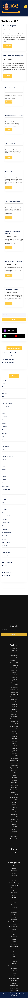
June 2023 (14, 848)
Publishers (4, 529)
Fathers (4, 449)
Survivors (4, 559)
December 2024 (14, 804)
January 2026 (14, 773)
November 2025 (14, 777)
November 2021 (14, 878)
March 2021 (14, 897)
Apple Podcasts (9, 331)
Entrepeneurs (5, 439)
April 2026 (14, 765)
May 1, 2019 (11, 294)
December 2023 (14, 834)
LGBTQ (4, 496)
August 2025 (14, 785)
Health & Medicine (6, 463)
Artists (3, 390)
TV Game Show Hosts (7, 572)
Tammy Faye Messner (13, 292)
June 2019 (14, 941)
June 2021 (14, 890)
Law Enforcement (6, 489)
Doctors (4, 430)
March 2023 (14, 856)
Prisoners (4, 526)
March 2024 (14, 826)
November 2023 (14, 836)
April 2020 (14, 924)
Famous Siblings (5, 446)
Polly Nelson (11, 362)
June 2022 (14, 861)
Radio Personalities (6, 532)
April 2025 (14, 795)
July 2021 (14, 888)
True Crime (4, 565)
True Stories (5, 569)
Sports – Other (5, 549)
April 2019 (14, 946)
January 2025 (14, 802)
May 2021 (14, 892)
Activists (4, 380)
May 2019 (14, 944)
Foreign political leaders (7, 456)
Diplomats (4, 423)
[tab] (25, 6)
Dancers (4, 420)
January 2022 (14, 873)
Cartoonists (5, 410)
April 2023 (14, 853)
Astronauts (4, 393)
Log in (14, 967)
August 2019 (14, 936)
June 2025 (14, 790)
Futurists (4, 459)
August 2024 (14, 814)
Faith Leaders (5, 443)
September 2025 (14, 782)
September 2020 (14, 912)
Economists (4, 433)
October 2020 (14, 910)
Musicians (4, 512)
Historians (4, 469)
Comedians (4, 416)
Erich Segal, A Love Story (13, 264)
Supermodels (5, 555)
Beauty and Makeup (7, 403)
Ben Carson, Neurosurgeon (14, 119)
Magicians (4, 499)
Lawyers (4, 492)
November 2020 (14, 907)
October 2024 (14, 809)
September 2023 (14, 841)
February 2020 (14, 929)
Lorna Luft (11, 175)
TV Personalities (6, 575)
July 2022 (14, 858)
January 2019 (14, 951)
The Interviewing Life (7, 562)
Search (4, 14)
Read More (8, 45)
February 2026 (14, 770)
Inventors (4, 479)
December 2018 (14, 954)
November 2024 (14, 807)
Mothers (4, 506)
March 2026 (14, 768)
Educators (4, 436)
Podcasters (4, 519)
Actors (3, 383)
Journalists (4, 482)
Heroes (4, 466)
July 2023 (14, 846)
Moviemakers (5, 509)
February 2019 (14, 949)
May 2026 (14, 763)
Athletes (4, 396)
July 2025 (14, 787)
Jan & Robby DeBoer (11, 356)
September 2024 (14, 812)
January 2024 (14, 831)
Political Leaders (6, 522)
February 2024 (14, 829)
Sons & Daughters (6, 542)
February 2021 (14, 900)
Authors (4, 400)
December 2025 (14, 775)
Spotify (7, 336)
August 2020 (14, 914)
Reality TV (4, 535)
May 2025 (14, 792)
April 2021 (14, 895)
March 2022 (14, 868)
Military (4, 502)
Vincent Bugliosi (10, 27)
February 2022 (14, 870)
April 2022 (14, 866)
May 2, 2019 (11, 266)
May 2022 (14, 863)
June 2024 (14, 819)
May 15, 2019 (8, 60)
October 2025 (14, 780)
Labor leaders (5, 486)
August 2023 (14, 844)
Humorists (4, 473)
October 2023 (14, 839)
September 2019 (14, 934)
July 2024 (14, 817)
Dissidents (4, 426)
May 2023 (14, 851)
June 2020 (14, 919)
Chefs (3, 413)
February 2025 (14, 800)
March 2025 (14, 797)
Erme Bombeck (12, 91)
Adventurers (5, 386)
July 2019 (14, 939)
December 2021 (14, 875)
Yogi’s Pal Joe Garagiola (13, 57)
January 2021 (14, 902)
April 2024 (14, 824)
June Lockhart (11, 147)
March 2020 (14, 927)
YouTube (19, 336)
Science (4, 539)
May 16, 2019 (8, 30)
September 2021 (14, 883)
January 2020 (14, 932)
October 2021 (14, 880)
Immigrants (4, 476)
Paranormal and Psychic (7, 516)
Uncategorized (5, 579)
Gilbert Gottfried (10, 359)
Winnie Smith (13, 352)
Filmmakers (4, 453)
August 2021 (14, 885)
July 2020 (14, 917)
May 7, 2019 (11, 177)
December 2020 (14, 905)
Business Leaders (6, 406)
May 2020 (14, 922)
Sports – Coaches (6, 545)
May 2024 (14, 821)
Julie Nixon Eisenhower (13, 205)
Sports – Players (6, 552)
